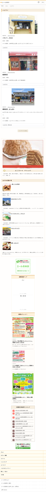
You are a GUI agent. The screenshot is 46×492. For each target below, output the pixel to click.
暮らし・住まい (4, 471)
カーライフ (3, 465)
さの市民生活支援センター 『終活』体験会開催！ (23, 398)
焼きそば (10, 124)
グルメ (9, 35)
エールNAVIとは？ (5, 479)
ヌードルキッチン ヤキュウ (18, 213)
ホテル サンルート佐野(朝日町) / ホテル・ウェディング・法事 (24, 427)
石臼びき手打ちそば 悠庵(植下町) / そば (23, 439)
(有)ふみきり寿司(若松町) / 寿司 (21, 410)
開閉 (44, 452)
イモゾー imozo (8, 37)
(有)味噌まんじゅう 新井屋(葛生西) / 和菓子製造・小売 (24, 414)
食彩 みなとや (14, 243)
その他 (2, 474)
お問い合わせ (4, 489)
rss (38, 2)
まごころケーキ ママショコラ (23, 170)
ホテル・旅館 (4, 455)
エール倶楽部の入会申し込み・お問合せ (10, 486)
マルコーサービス (15, 228)
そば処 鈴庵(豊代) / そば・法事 (21, 423)
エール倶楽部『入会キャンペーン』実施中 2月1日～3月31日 (23, 366)
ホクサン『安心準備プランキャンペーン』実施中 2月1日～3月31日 (23, 341)
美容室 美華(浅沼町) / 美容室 (21, 421)
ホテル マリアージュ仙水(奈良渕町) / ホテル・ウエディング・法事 (23, 436)
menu (43, 2)
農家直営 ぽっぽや (8, 109)
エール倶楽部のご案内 (6, 483)
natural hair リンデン (16, 199)
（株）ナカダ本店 (15, 184)
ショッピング (4, 461)
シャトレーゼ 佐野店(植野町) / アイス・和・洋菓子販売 (24, 418)
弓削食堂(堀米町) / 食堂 (20, 430)
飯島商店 (5, 74)
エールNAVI (5, 2)
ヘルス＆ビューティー (6, 468)
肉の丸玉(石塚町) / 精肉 (20, 433)
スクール (3, 458)
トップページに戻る (23, 130)
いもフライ (12, 35)
